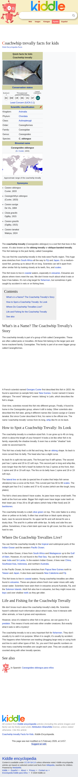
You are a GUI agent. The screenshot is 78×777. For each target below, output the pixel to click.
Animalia (23, 112)
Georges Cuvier (34, 389)
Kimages (46, 22)
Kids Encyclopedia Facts (12, 47)
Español (64, 22)
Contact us (43, 770)
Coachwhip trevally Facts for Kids (18, 734)
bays (4, 593)
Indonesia (22, 564)
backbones (7, 506)
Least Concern (17, 102)
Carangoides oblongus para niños (38, 668)
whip (48, 420)
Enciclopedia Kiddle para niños (15, 773)
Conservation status (22, 87)
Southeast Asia (9, 564)
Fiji (47, 260)
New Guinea (45, 393)
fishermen (45, 280)
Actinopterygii (25, 120)
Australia (44, 564)
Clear (68, 15)
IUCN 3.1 (29, 102)
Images (37, 22)
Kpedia (55, 22)
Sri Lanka (20, 560)
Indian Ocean (8, 547)
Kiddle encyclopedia (27, 724)
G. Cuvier (20, 151)
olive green (38, 512)
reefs (26, 593)
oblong (54, 450)
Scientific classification (22, 107)
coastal (28, 273)
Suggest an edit (38, 744)
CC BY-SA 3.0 (30, 762)
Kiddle (4, 770)
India (9, 560)
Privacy (32, 770)
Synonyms (22, 183)
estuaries (56, 273)
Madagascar (55, 553)
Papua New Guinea (54, 569)
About (23, 770)
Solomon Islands (13, 589)
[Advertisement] (39, 32)
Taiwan (5, 573)
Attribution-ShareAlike (42, 727)
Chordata (23, 116)
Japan (56, 260)
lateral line (11, 479)
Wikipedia (50, 765)
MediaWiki (17, 768)
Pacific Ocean (37, 547)
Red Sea (42, 557)
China (68, 560)
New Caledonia (51, 573)
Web (30, 22)
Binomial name (22, 143)
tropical (45, 544)
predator (6, 623)
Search (73, 15)
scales (58, 267)
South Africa (26, 260)
